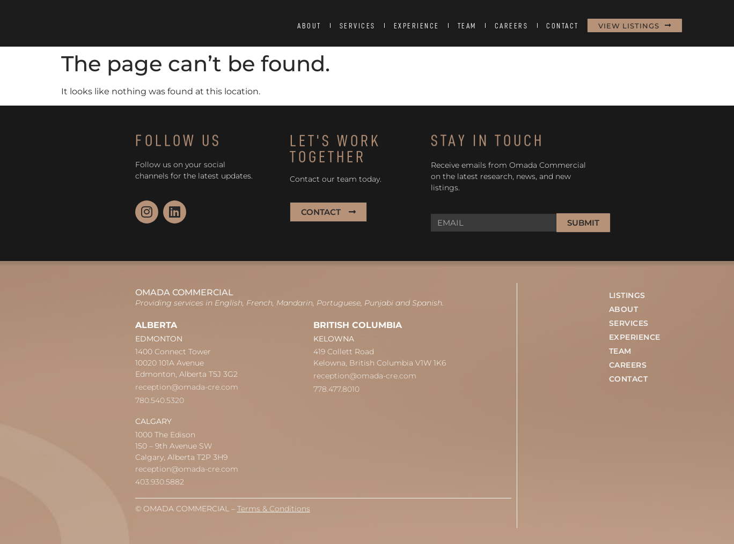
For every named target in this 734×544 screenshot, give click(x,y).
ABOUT (309, 25)
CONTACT (562, 25)
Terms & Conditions (273, 508)
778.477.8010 (336, 389)
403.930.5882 (159, 482)
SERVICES (358, 25)
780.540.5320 (159, 400)
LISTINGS (627, 295)
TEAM (467, 25)
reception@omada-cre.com (186, 387)
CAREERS (512, 25)
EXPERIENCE (416, 25)
